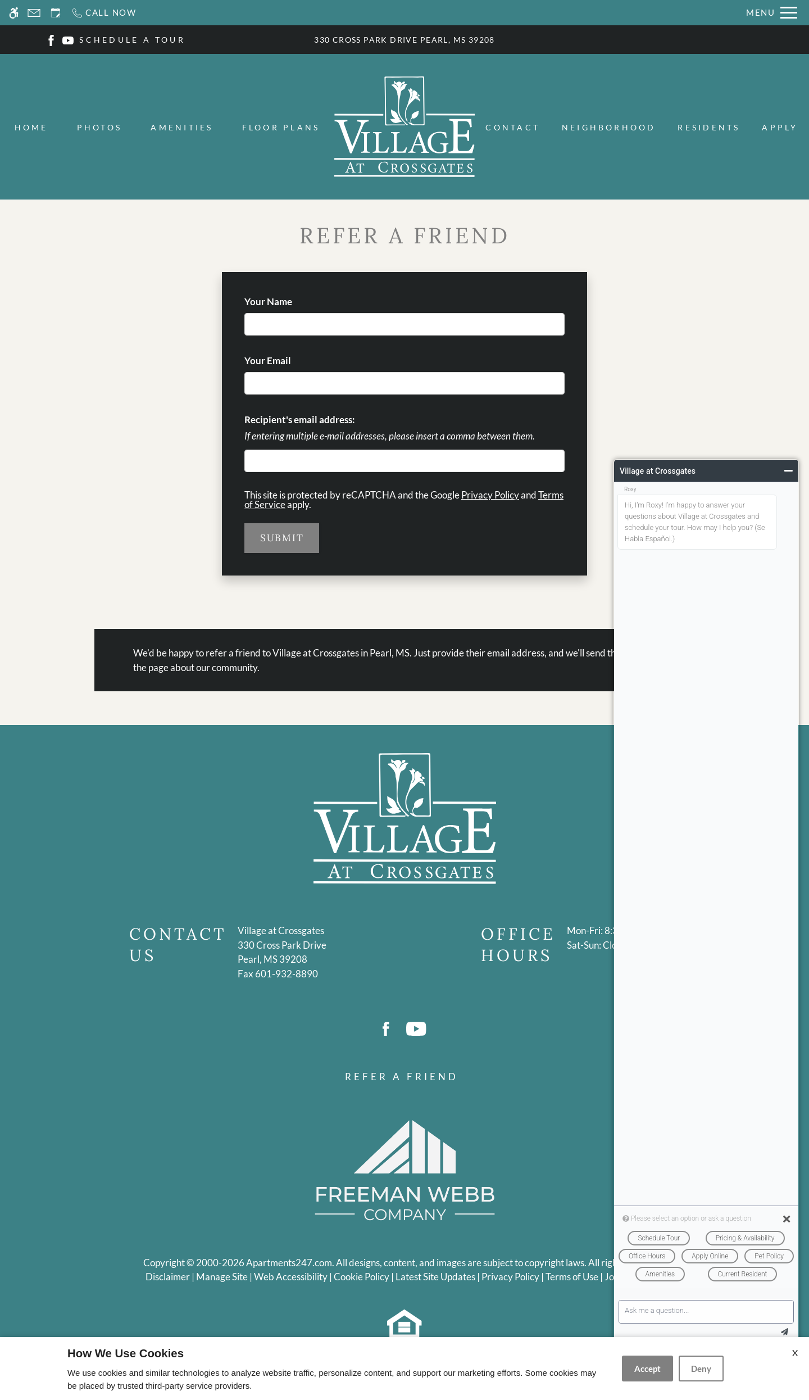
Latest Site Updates (435, 1277)
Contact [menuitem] (512, 127)
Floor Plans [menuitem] (281, 127)
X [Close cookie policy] (795, 1352)
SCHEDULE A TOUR (132, 39)
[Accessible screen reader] (14, 12)
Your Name (287, 301)
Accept (647, 1368)
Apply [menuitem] (780, 127)
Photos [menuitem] (99, 127)
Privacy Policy (490, 495)
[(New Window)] (282, 952)
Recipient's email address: (299, 419)
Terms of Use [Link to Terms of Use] (572, 1277)
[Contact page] (34, 12)
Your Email (286, 360)
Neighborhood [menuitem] (609, 127)
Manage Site (222, 1277)
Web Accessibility (291, 1277)
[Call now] (103, 12)
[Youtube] (68, 39)
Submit (281, 538)
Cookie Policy (361, 1277)
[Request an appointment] (55, 12)
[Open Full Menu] (771, 12)
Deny (701, 1368)
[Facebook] (51, 39)
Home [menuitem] (31, 127)
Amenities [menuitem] (182, 127)
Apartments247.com (289, 1262)
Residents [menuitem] (709, 127)
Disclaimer (168, 1277)
